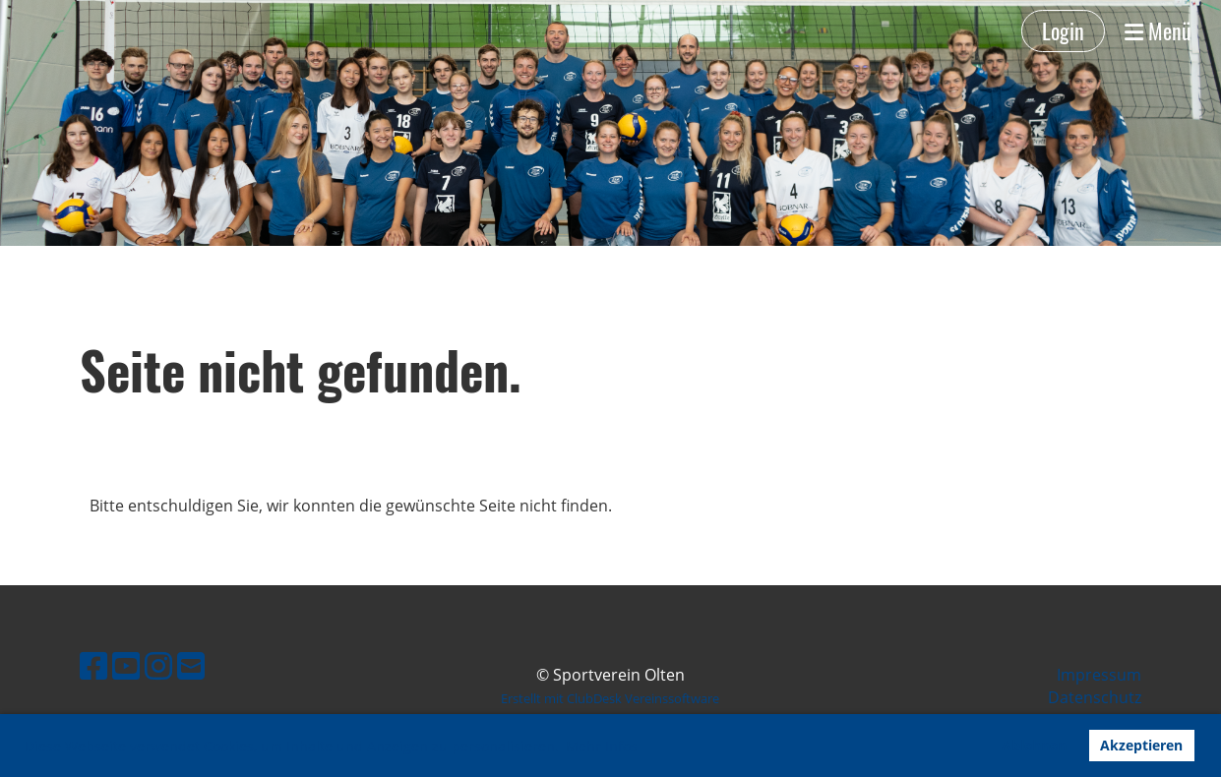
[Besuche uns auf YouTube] (126, 665)
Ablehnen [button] (1034, 745)
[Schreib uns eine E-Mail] (191, 665)
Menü (1158, 31)
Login (1063, 30)
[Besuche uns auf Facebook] (93, 665)
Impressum (1099, 675)
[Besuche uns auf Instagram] (158, 665)
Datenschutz (1094, 697)
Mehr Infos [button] (602, 746)
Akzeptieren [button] (1141, 745)
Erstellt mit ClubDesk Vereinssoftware (610, 698)
